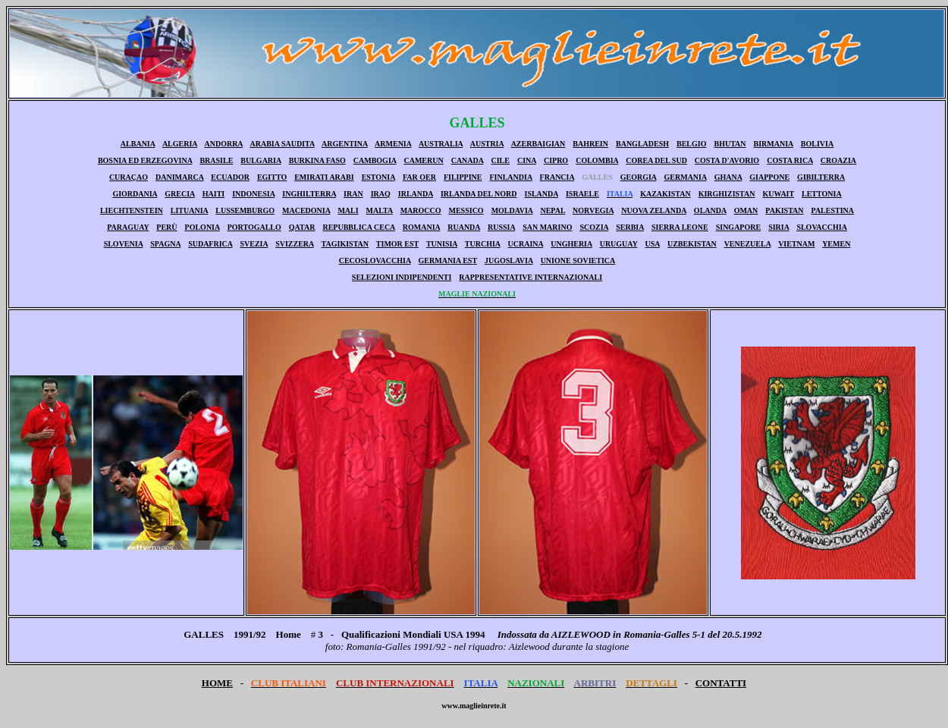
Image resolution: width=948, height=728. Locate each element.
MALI (347, 210)
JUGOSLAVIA (509, 260)
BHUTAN (730, 144)
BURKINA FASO (317, 160)
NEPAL (552, 210)
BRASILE (216, 160)
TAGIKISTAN (345, 244)
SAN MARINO (547, 227)
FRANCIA (557, 177)
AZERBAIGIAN (538, 144)
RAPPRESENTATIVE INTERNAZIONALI (530, 277)
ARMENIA (393, 144)
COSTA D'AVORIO (727, 160)
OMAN (746, 210)
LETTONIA (822, 194)
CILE (500, 160)
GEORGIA (638, 177)
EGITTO (272, 177)
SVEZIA (254, 244)
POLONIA (202, 227)
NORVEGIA (593, 210)
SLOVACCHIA (821, 227)
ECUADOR (230, 177)
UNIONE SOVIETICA (578, 260)
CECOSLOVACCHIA (375, 260)
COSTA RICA (790, 160)
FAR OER (419, 177)
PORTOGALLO (254, 227)
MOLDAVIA (512, 210)
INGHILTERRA (309, 194)
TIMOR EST (397, 244)
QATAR (302, 227)
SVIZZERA (294, 244)
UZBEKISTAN (692, 244)
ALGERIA (179, 144)
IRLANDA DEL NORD (479, 194)
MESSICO (466, 210)
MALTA (379, 210)
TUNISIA (441, 244)
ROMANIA (421, 227)
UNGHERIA (571, 244)
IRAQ (381, 194)
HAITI (213, 194)
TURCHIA (483, 244)
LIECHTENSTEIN (131, 210)
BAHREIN (590, 144)
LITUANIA (189, 210)
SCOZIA (593, 227)
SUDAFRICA (210, 244)
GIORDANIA (134, 194)
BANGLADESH (642, 144)
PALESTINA (833, 210)
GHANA (728, 177)
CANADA (467, 160)
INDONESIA (253, 194)
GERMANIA (685, 177)
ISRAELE (582, 194)
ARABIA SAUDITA (282, 144)
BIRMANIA (773, 144)
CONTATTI (720, 683)
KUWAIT (779, 194)
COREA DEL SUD (656, 160)
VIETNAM (796, 244)
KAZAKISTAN (665, 194)
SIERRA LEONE (679, 227)
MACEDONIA (306, 210)
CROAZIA (838, 160)
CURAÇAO (128, 177)
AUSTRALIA (441, 144)
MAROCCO (420, 210)
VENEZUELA (747, 244)
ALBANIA (138, 144)
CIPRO (556, 160)
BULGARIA (260, 160)
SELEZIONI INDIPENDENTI (401, 277)
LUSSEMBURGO (245, 210)
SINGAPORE (738, 227)
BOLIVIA (817, 144)
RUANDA (463, 227)
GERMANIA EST (448, 260)
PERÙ (166, 227)
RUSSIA (501, 227)
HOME (217, 683)
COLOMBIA (597, 160)
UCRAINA (526, 244)
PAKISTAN (784, 210)
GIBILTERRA (821, 177)
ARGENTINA (345, 144)
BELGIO (691, 144)
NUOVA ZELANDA (653, 210)
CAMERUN (423, 160)
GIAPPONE (769, 177)
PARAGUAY (128, 227)
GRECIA (179, 194)
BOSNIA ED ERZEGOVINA (145, 160)
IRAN (353, 194)
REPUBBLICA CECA (358, 227)
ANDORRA (223, 144)
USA (652, 244)
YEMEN (836, 244)
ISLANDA (541, 194)
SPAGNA (165, 244)
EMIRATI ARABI (323, 177)
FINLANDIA (510, 177)
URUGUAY (619, 244)
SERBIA (630, 227)
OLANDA (710, 210)
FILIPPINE (463, 177)
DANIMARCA (179, 177)
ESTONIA (378, 177)
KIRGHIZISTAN (726, 194)
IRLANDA (415, 194)
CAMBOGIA (375, 160)
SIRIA (778, 227)
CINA (526, 160)
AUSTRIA (487, 144)
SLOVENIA (123, 244)
